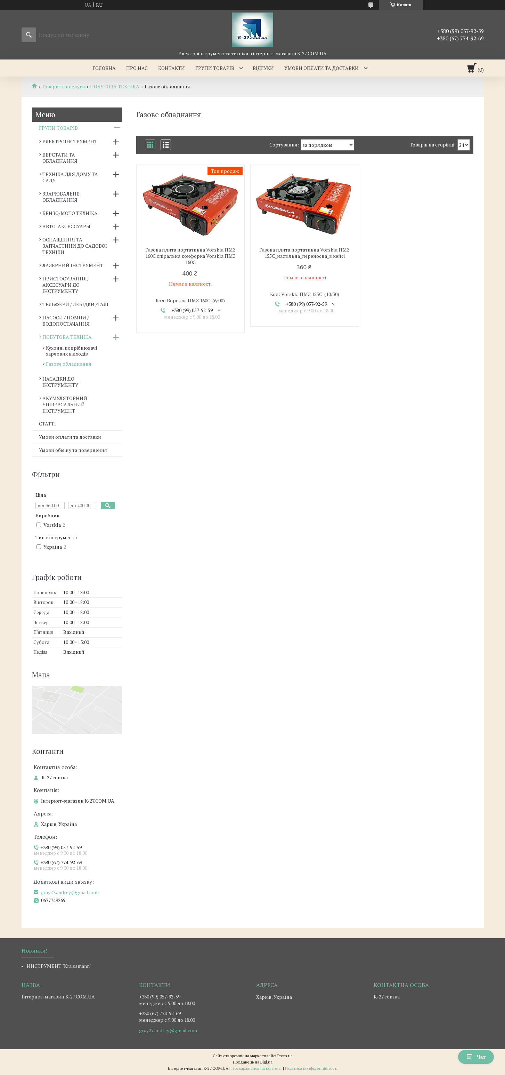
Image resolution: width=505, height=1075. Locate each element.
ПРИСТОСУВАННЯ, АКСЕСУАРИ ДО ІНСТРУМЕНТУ (65, 284)
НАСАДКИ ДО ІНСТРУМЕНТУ (60, 381)
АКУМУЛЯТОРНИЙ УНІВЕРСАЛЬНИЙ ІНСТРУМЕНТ (64, 404)
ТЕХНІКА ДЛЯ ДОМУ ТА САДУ (70, 177)
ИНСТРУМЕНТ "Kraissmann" (59, 966)
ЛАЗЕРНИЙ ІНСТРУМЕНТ (72, 265)
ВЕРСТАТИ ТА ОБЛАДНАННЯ (60, 157)
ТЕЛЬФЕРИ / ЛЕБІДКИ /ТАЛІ (75, 304)
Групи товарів (214, 68)
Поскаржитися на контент (256, 1068)
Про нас (137, 68)
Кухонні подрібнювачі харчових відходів (71, 350)
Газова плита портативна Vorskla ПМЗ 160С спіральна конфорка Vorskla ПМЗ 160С (190, 256)
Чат (476, 1056)
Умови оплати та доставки (321, 68)
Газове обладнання (68, 363)
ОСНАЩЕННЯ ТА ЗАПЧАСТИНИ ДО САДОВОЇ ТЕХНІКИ (74, 245)
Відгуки (263, 68)
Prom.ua (285, 1055)
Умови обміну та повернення (73, 450)
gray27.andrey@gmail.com (70, 892)
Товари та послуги (63, 86)
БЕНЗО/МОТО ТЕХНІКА (70, 213)
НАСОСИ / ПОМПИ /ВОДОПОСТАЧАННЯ (66, 320)
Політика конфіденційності (311, 1068)
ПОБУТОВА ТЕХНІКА (114, 86)
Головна (104, 68)
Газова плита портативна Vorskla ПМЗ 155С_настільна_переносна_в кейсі (304, 253)
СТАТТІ (47, 423)
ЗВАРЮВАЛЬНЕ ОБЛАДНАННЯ (61, 196)
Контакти (171, 68)
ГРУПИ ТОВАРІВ (58, 128)
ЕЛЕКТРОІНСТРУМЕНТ (69, 141)
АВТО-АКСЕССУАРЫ (66, 226)
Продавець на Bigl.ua (252, 1062)
